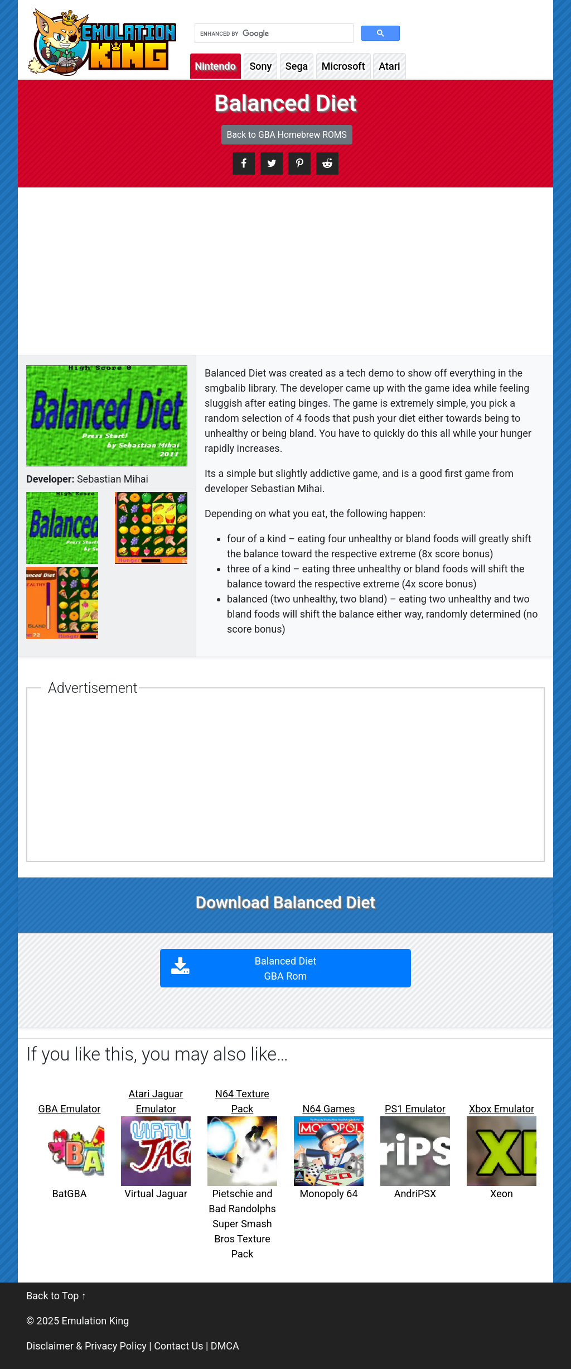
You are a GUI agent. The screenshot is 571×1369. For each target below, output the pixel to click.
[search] (273, 33)
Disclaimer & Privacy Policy (86, 1346)
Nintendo (215, 66)
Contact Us (178, 1346)
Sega (297, 66)
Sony (260, 66)
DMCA (225, 1346)
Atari (389, 66)
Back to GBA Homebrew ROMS (287, 134)
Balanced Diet (285, 968)
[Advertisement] (285, 271)
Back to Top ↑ (56, 1295)
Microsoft (343, 66)
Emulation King (95, 1321)
